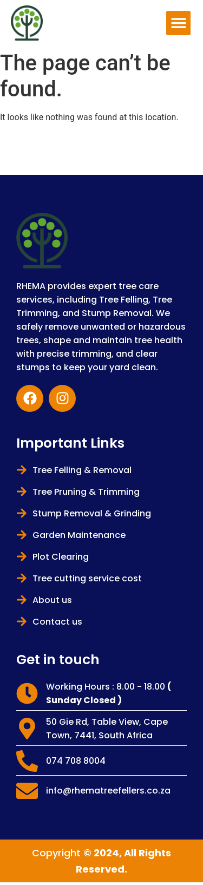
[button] (178, 23)
